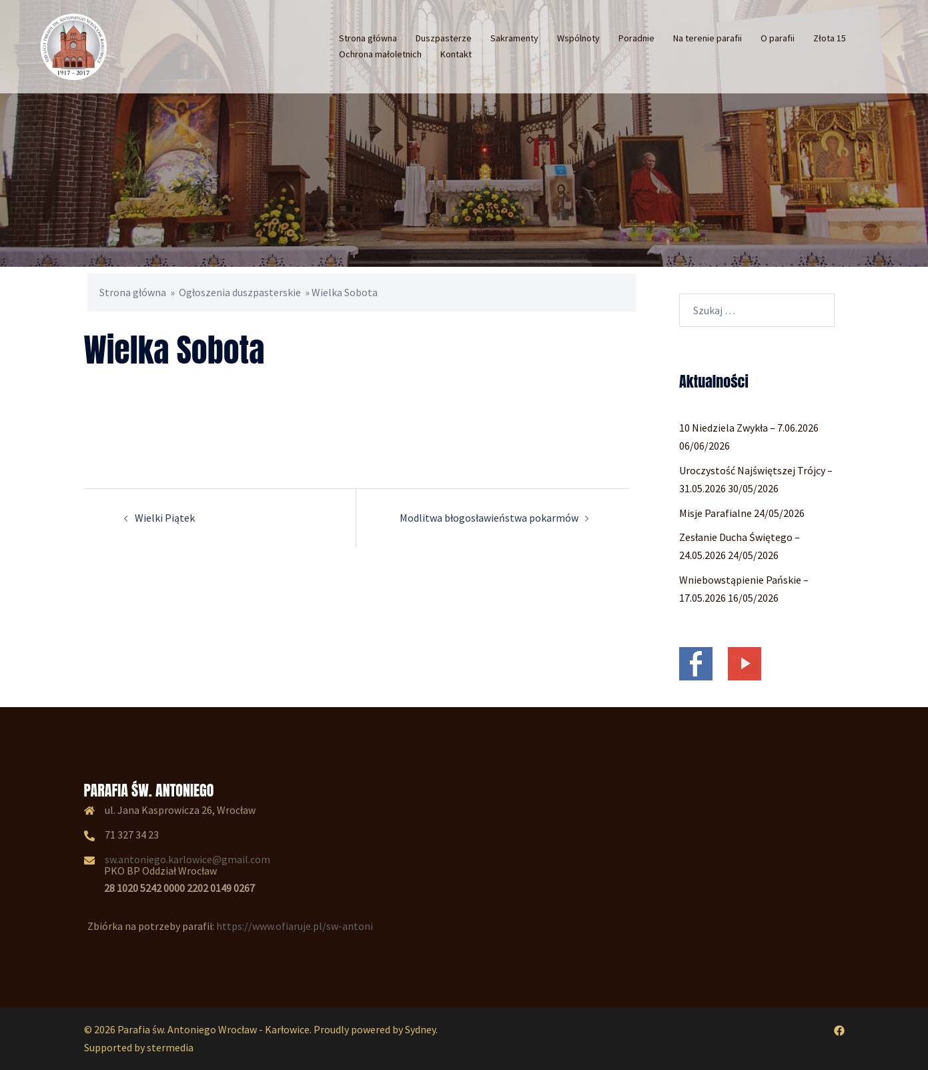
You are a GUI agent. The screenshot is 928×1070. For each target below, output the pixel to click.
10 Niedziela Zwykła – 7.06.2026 (749, 427)
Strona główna (368, 38)
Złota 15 (829, 38)
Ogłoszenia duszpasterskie (240, 292)
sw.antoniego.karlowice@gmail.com (187, 859)
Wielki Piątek (165, 517)
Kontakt (456, 54)
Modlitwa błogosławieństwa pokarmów (489, 517)
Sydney (420, 1029)
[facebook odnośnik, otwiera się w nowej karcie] (839, 1029)
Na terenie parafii (707, 38)
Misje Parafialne (715, 513)
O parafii (778, 38)
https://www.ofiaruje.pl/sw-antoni (294, 926)
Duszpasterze (444, 38)
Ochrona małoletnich (380, 54)
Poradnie (636, 38)
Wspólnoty (578, 38)
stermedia (170, 1047)
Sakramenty (514, 38)
